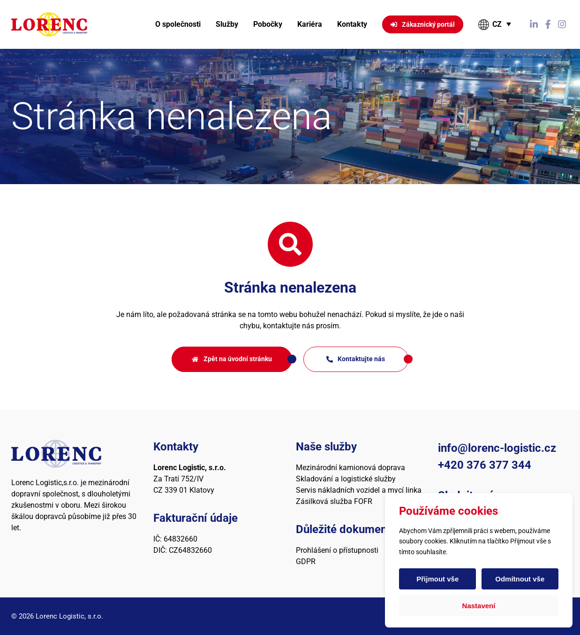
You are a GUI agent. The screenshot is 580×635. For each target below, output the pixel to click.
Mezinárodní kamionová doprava (350, 467)
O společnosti (178, 24)
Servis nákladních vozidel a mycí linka (359, 490)
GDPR (306, 561)
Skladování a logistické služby (346, 478)
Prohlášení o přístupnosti (337, 550)
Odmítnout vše (519, 579)
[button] (495, 24)
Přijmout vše (438, 579)
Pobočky (267, 24)
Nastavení (479, 606)
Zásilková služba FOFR (334, 501)
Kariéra (309, 24)
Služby (227, 24)
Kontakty (352, 24)
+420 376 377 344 (484, 465)
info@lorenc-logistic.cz (497, 448)
